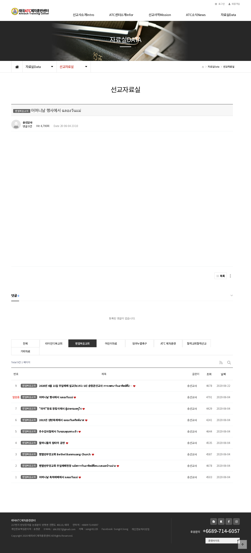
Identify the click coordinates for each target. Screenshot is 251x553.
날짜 (223, 374)
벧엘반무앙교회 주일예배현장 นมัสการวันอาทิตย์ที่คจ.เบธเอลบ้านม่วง (77, 466)
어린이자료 (111, 343)
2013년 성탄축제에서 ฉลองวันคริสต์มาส (62, 420)
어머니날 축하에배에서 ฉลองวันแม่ (58, 477)
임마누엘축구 (139, 343)
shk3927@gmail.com (64, 529)
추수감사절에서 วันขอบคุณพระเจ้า (58, 431)
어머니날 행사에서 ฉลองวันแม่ (56, 397)
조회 (209, 374)
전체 (25, 343)
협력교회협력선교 (196, 343)
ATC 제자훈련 (168, 343)
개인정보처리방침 (140, 529)
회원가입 (234, 3)
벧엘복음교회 (82, 343)
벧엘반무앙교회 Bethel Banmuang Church (65, 454)
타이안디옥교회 (53, 343)
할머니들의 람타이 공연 (52, 443)
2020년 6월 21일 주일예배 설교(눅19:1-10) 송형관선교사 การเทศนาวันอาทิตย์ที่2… (86, 386)
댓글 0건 (27, 126)
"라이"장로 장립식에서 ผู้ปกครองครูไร (60, 409)
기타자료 (25, 351)
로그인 (220, 3)
